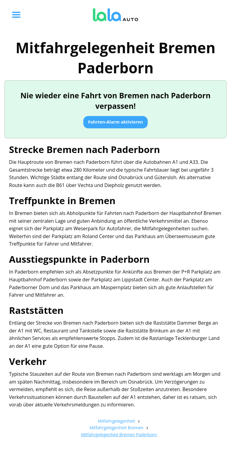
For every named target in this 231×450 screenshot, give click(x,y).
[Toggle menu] (16, 15)
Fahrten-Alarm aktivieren (115, 122)
